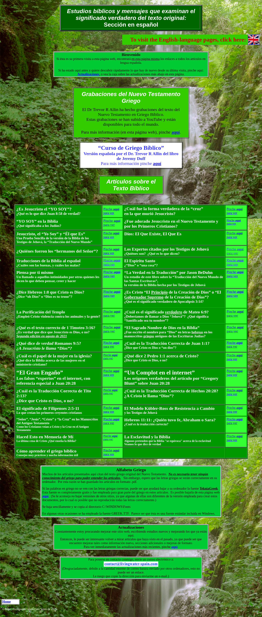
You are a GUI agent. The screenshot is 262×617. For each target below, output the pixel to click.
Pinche (111, 209)
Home (6, 602)
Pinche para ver (235, 274)
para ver (108, 213)
